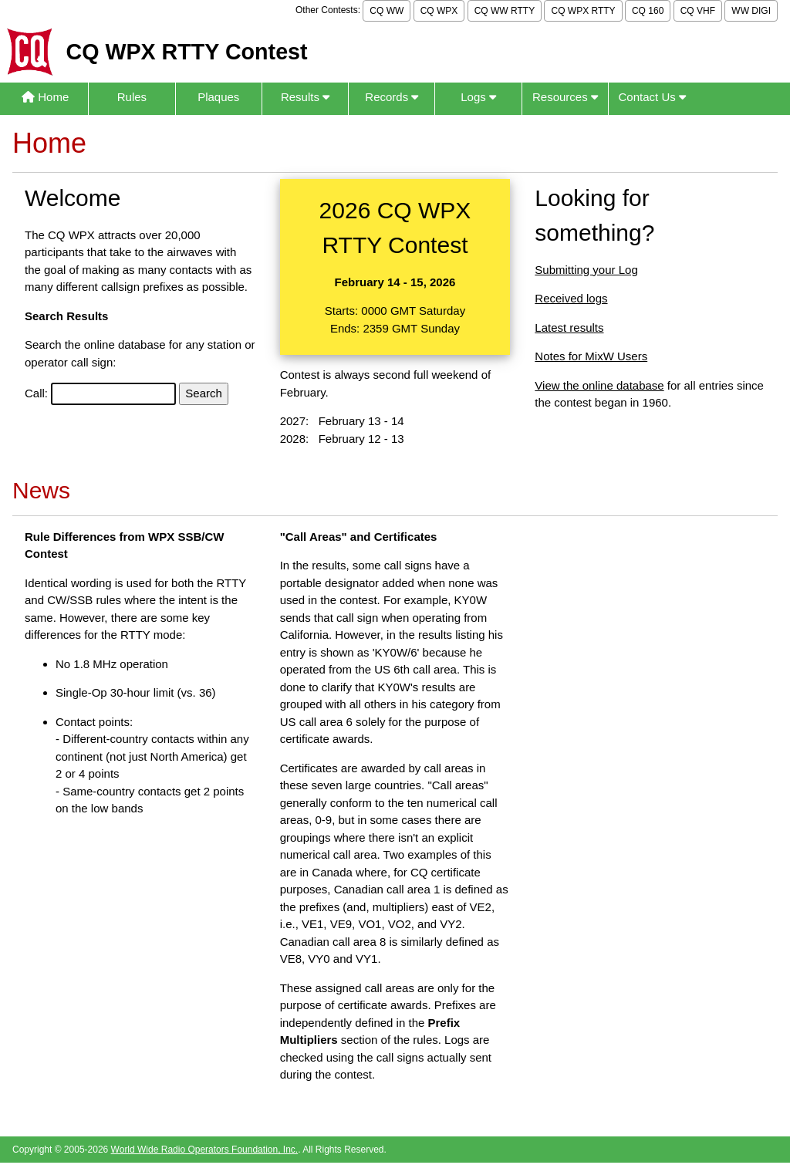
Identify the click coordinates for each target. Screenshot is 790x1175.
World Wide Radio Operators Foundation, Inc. (205, 1149)
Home (45, 96)
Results (305, 96)
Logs (478, 96)
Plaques (218, 96)
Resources (565, 96)
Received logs (571, 298)
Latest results (569, 327)
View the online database (599, 385)
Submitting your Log (586, 269)
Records (391, 96)
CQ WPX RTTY (583, 10)
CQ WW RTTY (504, 10)
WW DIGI (751, 10)
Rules (132, 96)
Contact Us (652, 96)
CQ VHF (697, 10)
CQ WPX (439, 10)
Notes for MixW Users (591, 356)
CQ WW (386, 10)
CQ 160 (647, 10)
